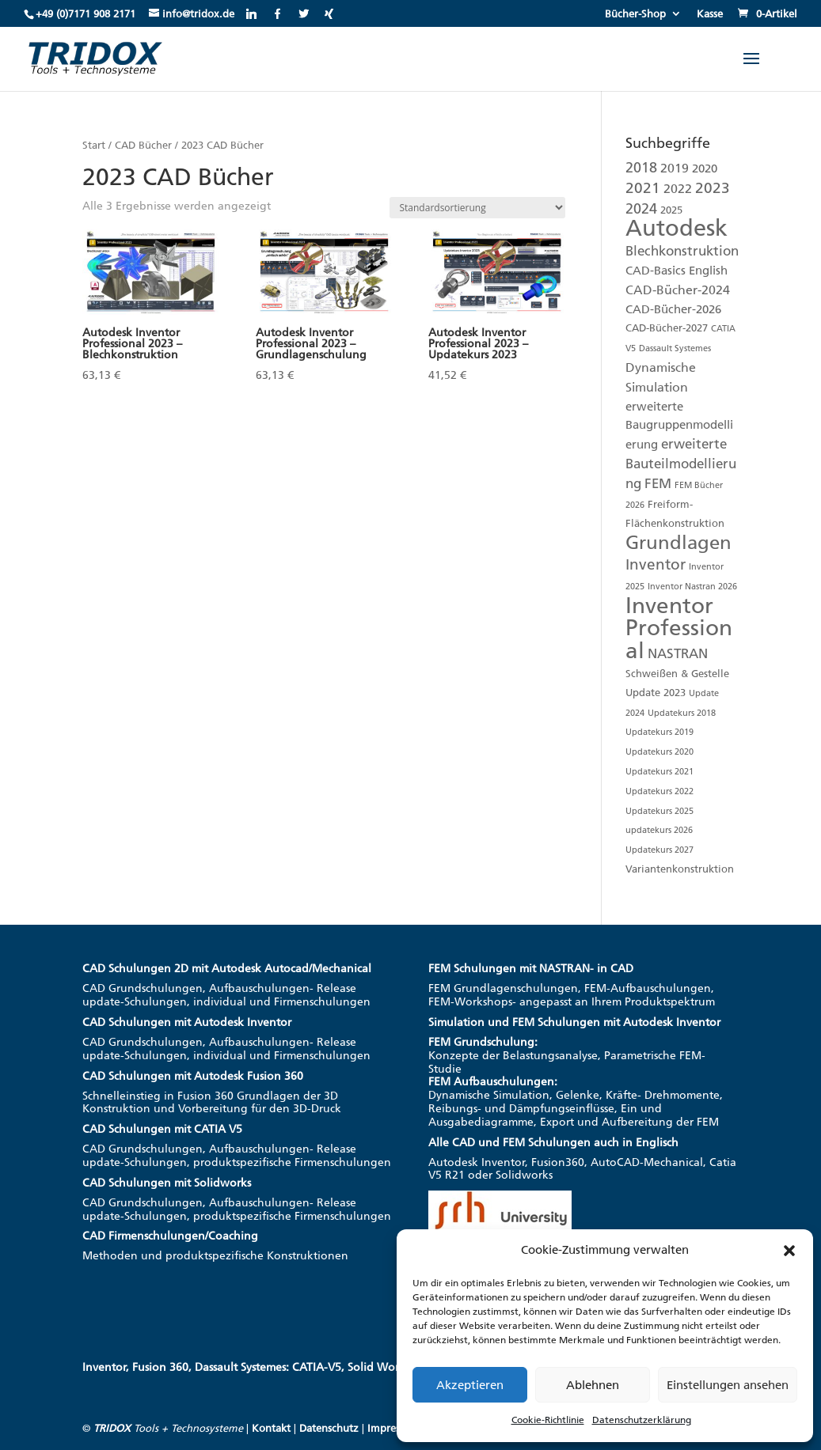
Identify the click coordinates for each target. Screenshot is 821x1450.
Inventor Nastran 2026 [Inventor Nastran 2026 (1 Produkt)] (692, 586)
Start (93, 145)
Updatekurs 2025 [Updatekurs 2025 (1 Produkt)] (659, 811)
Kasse (710, 14)
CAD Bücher (143, 145)
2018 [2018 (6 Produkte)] (641, 167)
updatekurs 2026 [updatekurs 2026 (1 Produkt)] (659, 830)
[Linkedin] (251, 13)
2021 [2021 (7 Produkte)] (642, 188)
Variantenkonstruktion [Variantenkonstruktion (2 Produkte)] (679, 869)
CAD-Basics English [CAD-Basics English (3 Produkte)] (676, 270)
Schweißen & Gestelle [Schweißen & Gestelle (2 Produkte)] (677, 674)
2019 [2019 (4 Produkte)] (674, 168)
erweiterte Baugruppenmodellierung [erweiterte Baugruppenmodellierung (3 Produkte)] (679, 425)
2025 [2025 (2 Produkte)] (671, 210)
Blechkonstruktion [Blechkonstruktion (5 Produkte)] (682, 251)
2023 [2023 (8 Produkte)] (712, 188)
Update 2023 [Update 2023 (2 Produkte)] (655, 692)
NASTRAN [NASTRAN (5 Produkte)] (678, 653)
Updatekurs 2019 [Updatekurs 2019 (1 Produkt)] (659, 732)
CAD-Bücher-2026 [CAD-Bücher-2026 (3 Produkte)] (673, 309)
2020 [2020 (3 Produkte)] (704, 168)
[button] (789, 1251)
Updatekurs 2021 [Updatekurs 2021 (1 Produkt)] (659, 772)
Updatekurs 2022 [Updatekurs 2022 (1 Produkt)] (659, 791)
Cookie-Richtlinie (547, 1419)
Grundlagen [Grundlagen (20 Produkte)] (678, 542)
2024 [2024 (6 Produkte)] (641, 208)
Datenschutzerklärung (641, 1419)
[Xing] (329, 13)
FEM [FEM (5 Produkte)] (657, 483)
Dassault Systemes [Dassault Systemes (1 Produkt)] (675, 348)
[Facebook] (277, 13)
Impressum (393, 1428)
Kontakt (271, 1428)
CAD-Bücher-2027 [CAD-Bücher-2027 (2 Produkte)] (666, 328)
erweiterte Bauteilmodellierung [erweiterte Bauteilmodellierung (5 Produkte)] (680, 463)
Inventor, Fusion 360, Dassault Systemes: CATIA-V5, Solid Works (245, 1367)
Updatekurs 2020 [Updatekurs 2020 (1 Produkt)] (659, 752)
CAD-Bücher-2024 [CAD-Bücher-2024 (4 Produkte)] (677, 289)
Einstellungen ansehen (728, 1385)
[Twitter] (303, 13)
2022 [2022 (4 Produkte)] (677, 188)
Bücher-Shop (635, 14)
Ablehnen (592, 1385)
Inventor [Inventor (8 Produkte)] (655, 564)
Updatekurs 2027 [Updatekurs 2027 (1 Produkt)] (659, 850)
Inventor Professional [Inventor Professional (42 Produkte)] (678, 628)
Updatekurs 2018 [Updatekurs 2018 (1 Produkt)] (682, 713)
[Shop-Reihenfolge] (477, 207)
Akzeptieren (470, 1385)
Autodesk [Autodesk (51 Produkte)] (676, 227)
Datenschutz (329, 1428)
